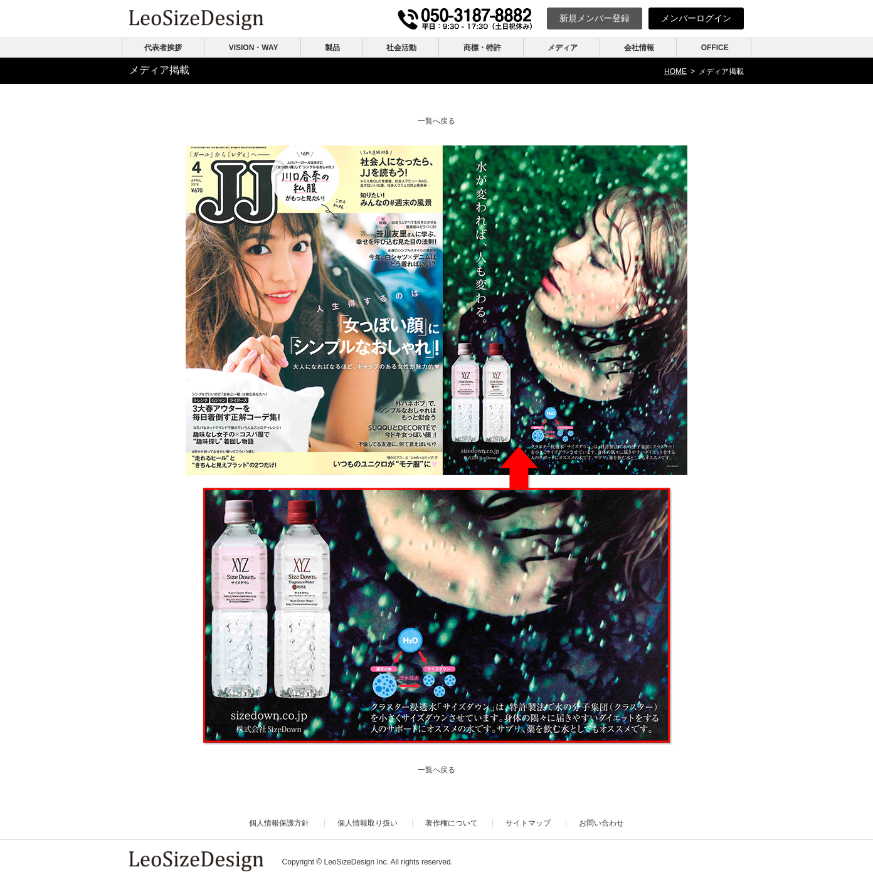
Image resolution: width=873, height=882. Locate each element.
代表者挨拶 (163, 47)
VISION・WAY (253, 47)
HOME (675, 71)
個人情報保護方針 (279, 823)
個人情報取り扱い (367, 823)
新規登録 (594, 18)
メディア (563, 47)
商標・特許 (482, 47)
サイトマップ (528, 823)
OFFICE (715, 47)
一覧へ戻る (436, 121)
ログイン (696, 18)
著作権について (451, 823)
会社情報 (639, 47)
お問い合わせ (601, 823)
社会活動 (401, 47)
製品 (332, 47)
